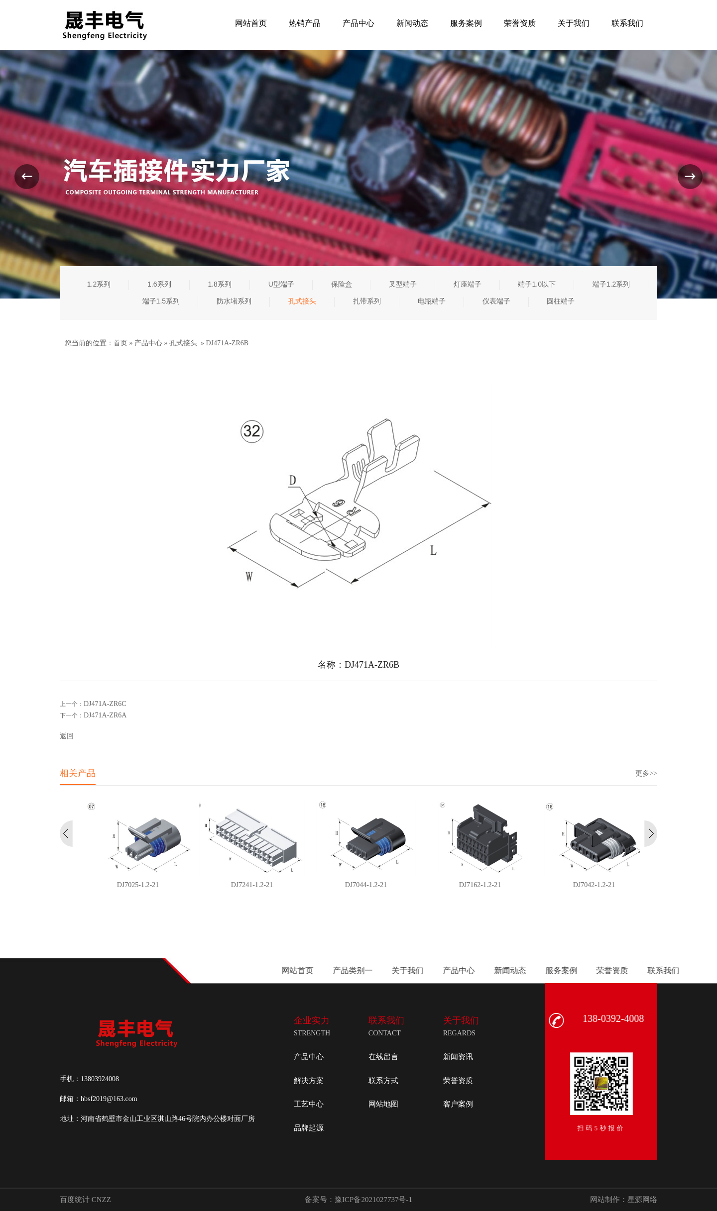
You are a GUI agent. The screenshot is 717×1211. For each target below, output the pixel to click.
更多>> (646, 773)
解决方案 (309, 1081)
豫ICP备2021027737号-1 (373, 1200)
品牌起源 (309, 1128)
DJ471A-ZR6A (105, 715)
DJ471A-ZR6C (105, 703)
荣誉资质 (458, 1081)
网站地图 (383, 1104)
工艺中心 (309, 1104)
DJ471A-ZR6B (227, 343)
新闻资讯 (458, 1057)
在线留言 (383, 1057)
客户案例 (458, 1104)
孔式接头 (183, 343)
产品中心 (148, 343)
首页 (120, 343)
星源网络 (642, 1200)
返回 (67, 736)
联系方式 (383, 1081)
